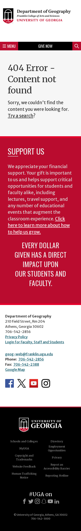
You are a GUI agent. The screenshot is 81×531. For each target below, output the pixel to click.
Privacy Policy (16, 337)
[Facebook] (24, 501)
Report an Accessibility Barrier (57, 466)
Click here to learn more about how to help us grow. (39, 225)
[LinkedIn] (56, 501)
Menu (9, 46)
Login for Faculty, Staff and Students (34, 342)
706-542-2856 (31, 359)
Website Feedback (24, 466)
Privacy (57, 457)
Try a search (20, 116)
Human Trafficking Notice (24, 475)
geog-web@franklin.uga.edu (29, 354)
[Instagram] (37, 501)
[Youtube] (50, 501)
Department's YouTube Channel (33, 383)
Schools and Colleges (24, 441)
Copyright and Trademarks (24, 457)
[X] (30, 501)
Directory (57, 441)
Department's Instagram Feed (45, 383)
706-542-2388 (26, 364)
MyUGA (24, 448)
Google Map (15, 369)
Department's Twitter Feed (21, 383)
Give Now (45, 46)
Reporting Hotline (56, 475)
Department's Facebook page (9, 383)
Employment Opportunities (57, 448)
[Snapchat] (43, 501)
